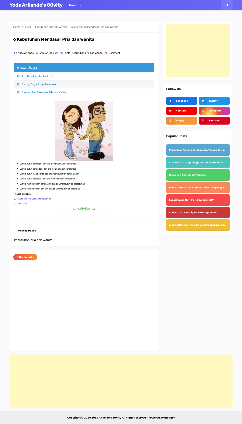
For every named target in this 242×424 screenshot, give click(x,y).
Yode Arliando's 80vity (106, 417)
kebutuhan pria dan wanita (87, 52)
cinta (68, 52)
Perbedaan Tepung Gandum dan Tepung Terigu (197, 150)
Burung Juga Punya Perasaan (39, 84)
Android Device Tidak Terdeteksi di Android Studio (200, 225)
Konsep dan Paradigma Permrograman (192, 212)
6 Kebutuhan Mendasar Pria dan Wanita (44, 92)
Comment (115, 52)
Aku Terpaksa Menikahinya (37, 76)
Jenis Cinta (21, 204)
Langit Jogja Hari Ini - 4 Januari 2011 (191, 200)
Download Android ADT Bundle (187, 175)
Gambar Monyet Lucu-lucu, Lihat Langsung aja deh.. (201, 187)
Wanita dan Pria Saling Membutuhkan (33, 199)
